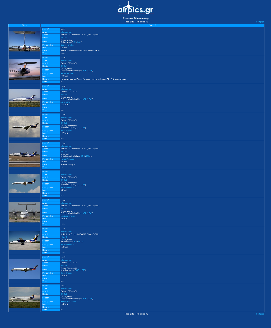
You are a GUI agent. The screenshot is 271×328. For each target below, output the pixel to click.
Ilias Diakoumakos (68, 216)
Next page (260, 22)
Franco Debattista (67, 159)
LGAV (90, 71)
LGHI (79, 42)
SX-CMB (64, 180)
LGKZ (80, 242)
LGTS (83, 128)
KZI (75, 242)
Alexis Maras (66, 102)
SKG (77, 128)
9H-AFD (64, 38)
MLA (83, 156)
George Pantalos (67, 45)
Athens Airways (66, 32)
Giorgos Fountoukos (68, 301)
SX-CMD (64, 95)
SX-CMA (64, 66)
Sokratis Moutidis (67, 187)
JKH (74, 42)
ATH (84, 71)
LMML (88, 156)
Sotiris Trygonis (66, 130)
